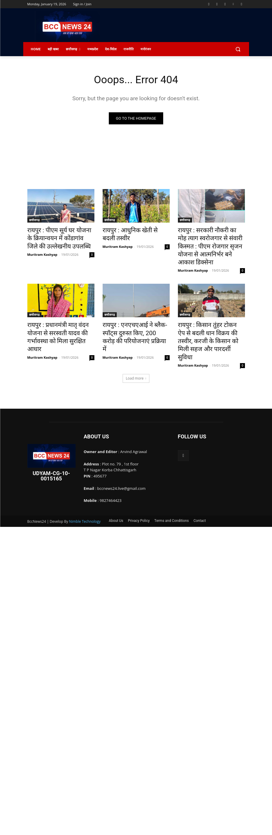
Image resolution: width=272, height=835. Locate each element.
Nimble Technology (85, 494)
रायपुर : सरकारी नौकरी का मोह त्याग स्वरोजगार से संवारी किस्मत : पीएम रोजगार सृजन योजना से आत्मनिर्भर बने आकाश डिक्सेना (210, 240)
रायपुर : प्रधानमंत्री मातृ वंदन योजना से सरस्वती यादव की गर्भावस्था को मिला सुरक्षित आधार (60, 317)
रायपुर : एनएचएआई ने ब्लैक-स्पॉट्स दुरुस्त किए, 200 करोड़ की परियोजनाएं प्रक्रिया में (134, 317)
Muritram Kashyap (42, 250)
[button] (238, 49)
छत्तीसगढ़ (34, 221)
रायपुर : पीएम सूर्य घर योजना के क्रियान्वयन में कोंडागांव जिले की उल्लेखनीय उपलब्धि (55, 237)
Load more (136, 350)
